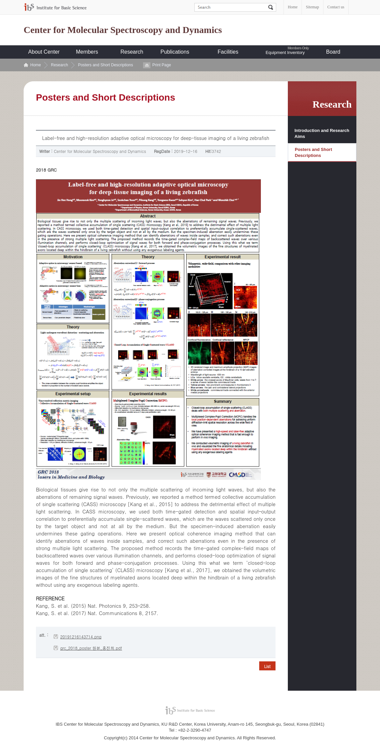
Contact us (335, 7)
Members (87, 52)
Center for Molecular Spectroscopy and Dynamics (123, 30)
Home (292, 7)
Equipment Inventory (285, 52)
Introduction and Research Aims (321, 133)
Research (131, 52)
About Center (44, 52)
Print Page (161, 65)
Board (333, 52)
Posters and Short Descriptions (105, 65)
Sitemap (312, 7)
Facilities (228, 52)
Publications (174, 52)
